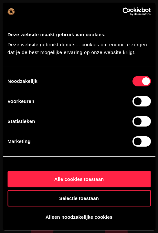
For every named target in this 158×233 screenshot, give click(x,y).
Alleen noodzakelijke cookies (79, 217)
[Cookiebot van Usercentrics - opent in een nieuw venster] (122, 11)
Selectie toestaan (79, 198)
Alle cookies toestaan (79, 179)
